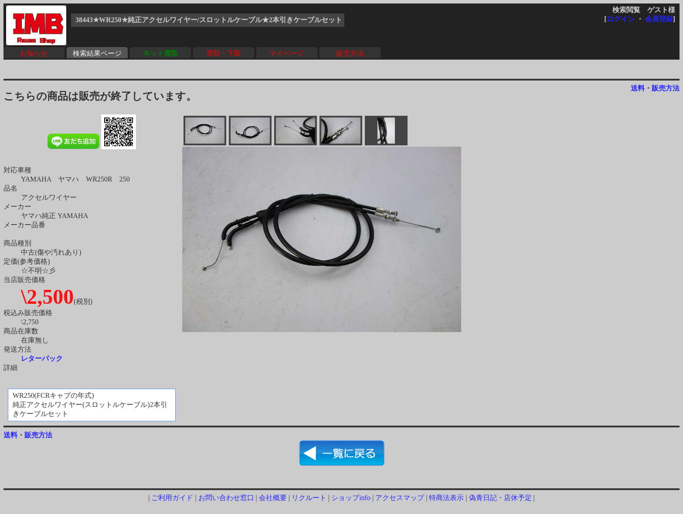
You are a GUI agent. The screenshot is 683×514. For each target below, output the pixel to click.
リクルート (309, 497)
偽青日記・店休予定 (500, 497)
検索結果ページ (97, 53)
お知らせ (34, 53)
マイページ (286, 53)
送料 (638, 88)
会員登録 (659, 19)
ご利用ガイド (172, 497)
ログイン (621, 19)
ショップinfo (350, 497)
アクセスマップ (399, 497)
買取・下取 (223, 53)
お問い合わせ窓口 (226, 497)
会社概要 (273, 497)
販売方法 (350, 53)
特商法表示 (446, 497)
